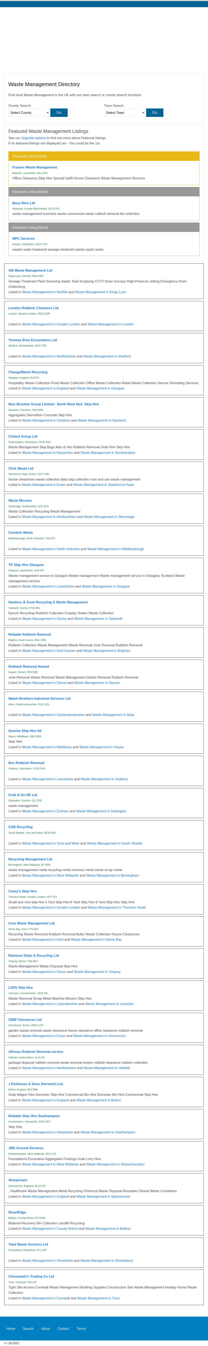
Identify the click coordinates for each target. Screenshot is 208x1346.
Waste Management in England (45, 388)
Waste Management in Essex (44, 484)
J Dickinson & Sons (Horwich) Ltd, (36, 1084)
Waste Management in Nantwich (102, 420)
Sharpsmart (17, 1180)
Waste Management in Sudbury (104, 779)
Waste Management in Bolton (98, 1100)
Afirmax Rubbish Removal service (35, 1051)
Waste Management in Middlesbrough (115, 549)
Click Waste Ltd (21, 468)
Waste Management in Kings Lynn (100, 292)
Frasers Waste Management (34, 167)
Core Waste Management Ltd (31, 923)
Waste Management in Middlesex (47, 747)
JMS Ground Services (25, 1148)
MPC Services (23, 238)
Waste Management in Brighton (106, 650)
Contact (63, 1328)
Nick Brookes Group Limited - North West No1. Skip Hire (53, 404)
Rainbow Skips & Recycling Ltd (33, 955)
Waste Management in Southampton (108, 452)
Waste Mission (20, 500)
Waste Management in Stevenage (109, 517)
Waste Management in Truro (98, 1298)
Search (28, 1328)
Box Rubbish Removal (26, 763)
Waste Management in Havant (96, 683)
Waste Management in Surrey (44, 618)
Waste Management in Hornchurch (99, 1036)
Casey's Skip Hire (22, 891)
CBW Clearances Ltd (25, 1019)
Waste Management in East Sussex (48, 650)
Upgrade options (33, 138)
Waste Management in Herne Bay (96, 939)
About (45, 1328)
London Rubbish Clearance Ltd (33, 308)
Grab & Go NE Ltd (22, 795)
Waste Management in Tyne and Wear (51, 843)
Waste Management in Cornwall (46, 1298)
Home (10, 1328)
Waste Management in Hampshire (47, 452)
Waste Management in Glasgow (100, 388)
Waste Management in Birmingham (112, 875)
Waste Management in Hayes (101, 747)
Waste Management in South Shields (114, 843)
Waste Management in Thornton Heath (117, 907)
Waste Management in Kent (43, 939)
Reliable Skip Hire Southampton (34, 1116)
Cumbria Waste (20, 532)
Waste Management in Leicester (109, 1004)
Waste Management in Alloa (113, 715)
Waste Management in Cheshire (46, 420)
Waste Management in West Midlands (50, 875)
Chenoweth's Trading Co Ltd (31, 1276)
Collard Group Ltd (22, 436)
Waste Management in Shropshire (47, 1260)
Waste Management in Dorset (44, 683)
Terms (81, 1328)
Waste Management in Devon (44, 972)
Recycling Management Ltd (30, 859)
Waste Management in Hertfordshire (49, 517)
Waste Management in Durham (45, 811)
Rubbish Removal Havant (28, 666)
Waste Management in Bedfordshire (49, 356)
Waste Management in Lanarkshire (48, 586)
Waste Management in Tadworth (98, 618)
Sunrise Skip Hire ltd (25, 731)
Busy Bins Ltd (23, 203)
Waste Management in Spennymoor (103, 1196)
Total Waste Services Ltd (28, 1244)
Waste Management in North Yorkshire (51, 549)
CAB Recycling (20, 827)
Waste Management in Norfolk (44, 292)
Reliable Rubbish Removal (29, 634)
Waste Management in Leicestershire (50, 1004)
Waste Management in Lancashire (47, 779)
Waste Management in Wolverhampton (115, 1164)
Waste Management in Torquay (97, 972)
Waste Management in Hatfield (107, 1068)
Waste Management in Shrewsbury (107, 1260)
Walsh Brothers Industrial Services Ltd (39, 698)
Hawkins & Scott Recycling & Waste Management (48, 602)
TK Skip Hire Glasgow (26, 565)
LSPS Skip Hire (20, 987)
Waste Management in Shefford (107, 356)
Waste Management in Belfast (107, 1228)
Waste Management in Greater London (51, 324)
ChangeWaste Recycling (28, 372)
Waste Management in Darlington (101, 811)
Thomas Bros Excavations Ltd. (33, 340)
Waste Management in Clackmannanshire (53, 715)
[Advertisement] (104, 38)
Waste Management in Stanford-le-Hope (103, 484)
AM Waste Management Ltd (30, 270)
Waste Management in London (111, 324)
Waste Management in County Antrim (50, 1228)
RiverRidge (17, 1212)
